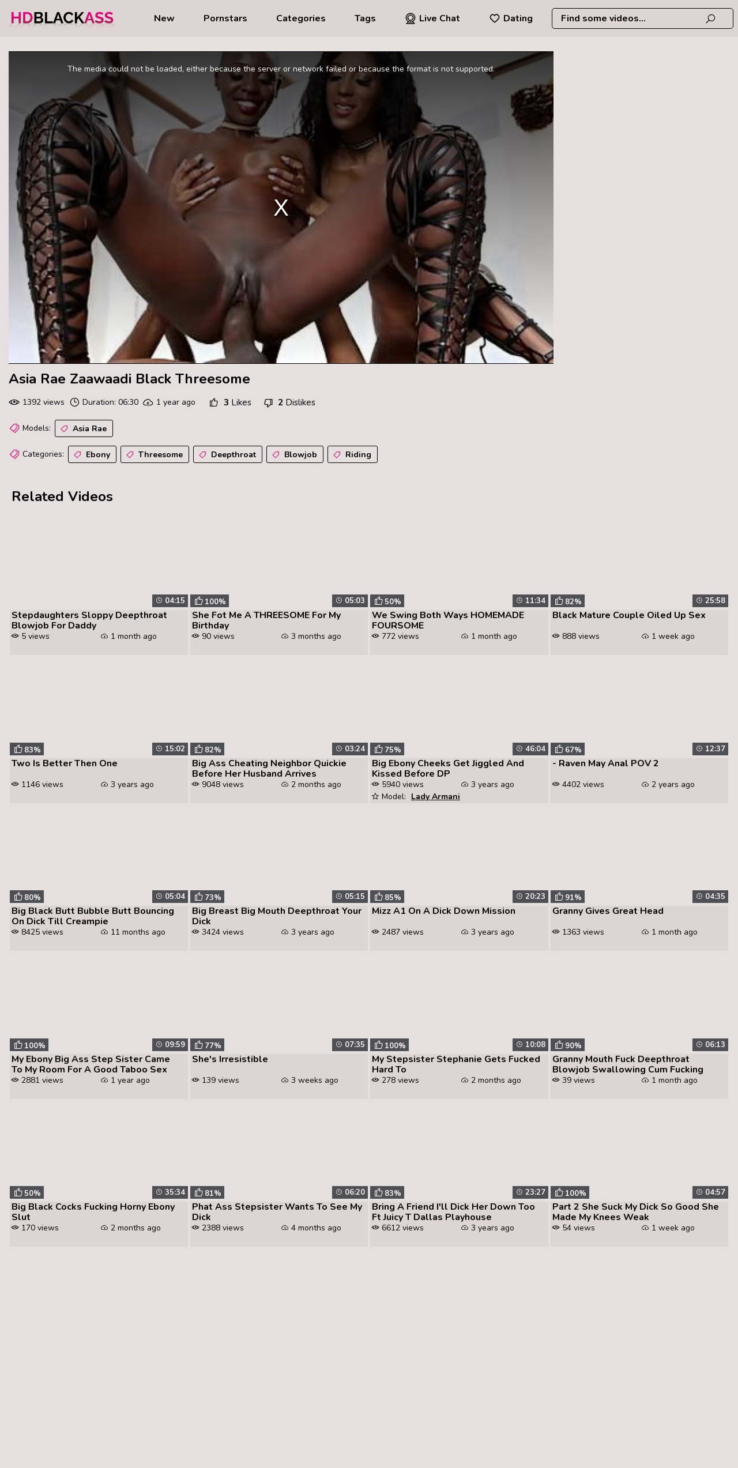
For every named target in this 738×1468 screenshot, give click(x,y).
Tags (365, 18)
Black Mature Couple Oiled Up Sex (629, 615)
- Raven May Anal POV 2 (605, 763)
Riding (351, 455)
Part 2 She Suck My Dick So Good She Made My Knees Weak (635, 1212)
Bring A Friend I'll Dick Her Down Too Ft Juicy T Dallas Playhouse (453, 1212)
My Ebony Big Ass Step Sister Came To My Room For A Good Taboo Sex (91, 1064)
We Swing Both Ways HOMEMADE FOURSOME (448, 620)
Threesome (153, 455)
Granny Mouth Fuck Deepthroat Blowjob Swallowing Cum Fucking (627, 1064)
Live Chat (432, 18)
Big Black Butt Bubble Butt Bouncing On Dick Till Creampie (93, 916)
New (164, 18)
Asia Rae (82, 429)
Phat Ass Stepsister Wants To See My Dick (277, 1212)
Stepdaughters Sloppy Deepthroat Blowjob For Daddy (89, 620)
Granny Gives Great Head (608, 911)
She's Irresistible (230, 1059)
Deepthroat (226, 455)
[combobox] (642, 18)
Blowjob (293, 455)
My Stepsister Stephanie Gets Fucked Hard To (456, 1064)
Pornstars (225, 18)
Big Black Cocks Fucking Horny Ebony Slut (93, 1212)
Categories (301, 18)
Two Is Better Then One (65, 763)
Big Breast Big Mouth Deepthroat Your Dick (277, 916)
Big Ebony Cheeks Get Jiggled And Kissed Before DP (448, 768)
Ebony (90, 455)
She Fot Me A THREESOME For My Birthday (266, 620)
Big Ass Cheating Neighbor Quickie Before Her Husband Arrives (269, 768)
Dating (511, 18)
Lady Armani (435, 796)
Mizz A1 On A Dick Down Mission (443, 911)
